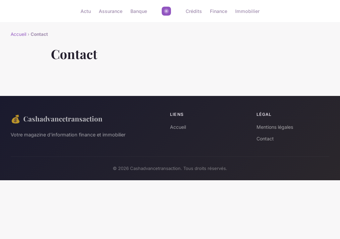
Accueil (18, 34)
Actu (86, 11)
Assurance (110, 11)
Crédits (194, 11)
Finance (218, 11)
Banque (138, 11)
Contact (265, 138)
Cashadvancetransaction (56, 118)
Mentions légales (274, 127)
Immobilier (247, 11)
